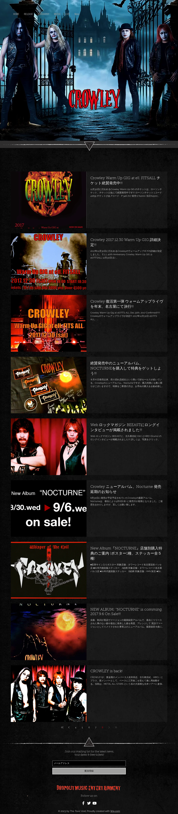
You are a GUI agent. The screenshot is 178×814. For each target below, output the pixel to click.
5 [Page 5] (82, 727)
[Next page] (109, 727)
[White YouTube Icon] (94, 803)
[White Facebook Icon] (83, 803)
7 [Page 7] (95, 727)
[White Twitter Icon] (89, 803)
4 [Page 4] (75, 727)
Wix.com (115, 811)
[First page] (62, 727)
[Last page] (116, 727)
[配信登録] (89, 771)
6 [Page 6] (89, 727)
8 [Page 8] (102, 727)
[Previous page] (69, 727)
